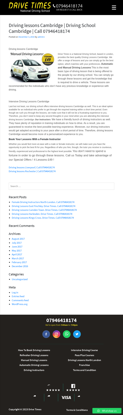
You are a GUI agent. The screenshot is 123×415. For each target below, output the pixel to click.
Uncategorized (20, 279)
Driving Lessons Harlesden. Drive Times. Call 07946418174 (42, 214)
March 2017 (18, 258)
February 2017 (19, 262)
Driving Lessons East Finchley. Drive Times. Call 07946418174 (43, 206)
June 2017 (17, 246)
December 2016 (20, 266)
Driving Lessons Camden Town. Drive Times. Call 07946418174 (44, 210)
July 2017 (17, 242)
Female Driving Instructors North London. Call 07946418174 (43, 202)
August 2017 (18, 238)
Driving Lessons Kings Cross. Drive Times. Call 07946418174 (43, 217)
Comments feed (20, 300)
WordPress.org (20, 304)
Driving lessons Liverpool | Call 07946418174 (32, 167)
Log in (15, 292)
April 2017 (17, 254)
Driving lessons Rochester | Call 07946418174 (32, 171)
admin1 (41, 36)
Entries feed (18, 296)
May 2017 (17, 250)
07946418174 (61, 320)
